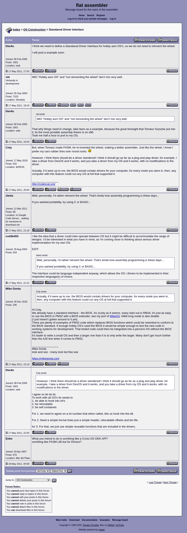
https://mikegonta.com (45, 358)
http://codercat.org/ (43, 184)
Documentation (90, 520)
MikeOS (115, 316)
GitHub (111, 525)
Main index (61, 520)
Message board (120, 520)
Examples (105, 520)
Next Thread (170, 482)
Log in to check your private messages (87, 19)
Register (100, 15)
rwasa (102, 529)
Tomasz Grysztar (91, 525)
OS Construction (34, 29)
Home (82, 15)
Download (74, 520)
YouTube (119, 525)
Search (90, 15)
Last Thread (155, 482)
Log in (113, 19)
